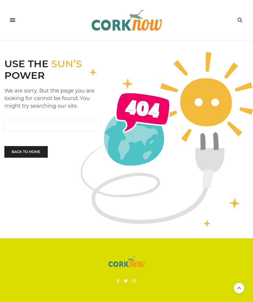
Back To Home (26, 152)
